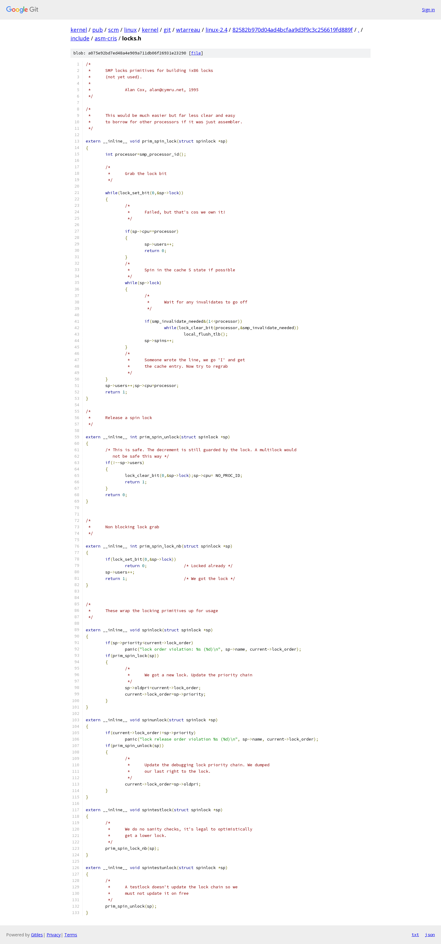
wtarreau (188, 29)
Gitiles (37, 935)
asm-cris (106, 38)
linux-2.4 (216, 29)
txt (415, 934)
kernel (78, 29)
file (196, 53)
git (167, 29)
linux (130, 29)
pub (97, 29)
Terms (70, 935)
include (79, 38)
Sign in (428, 10)
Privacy (54, 935)
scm (113, 29)
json (430, 934)
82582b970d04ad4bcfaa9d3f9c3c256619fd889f (292, 29)
